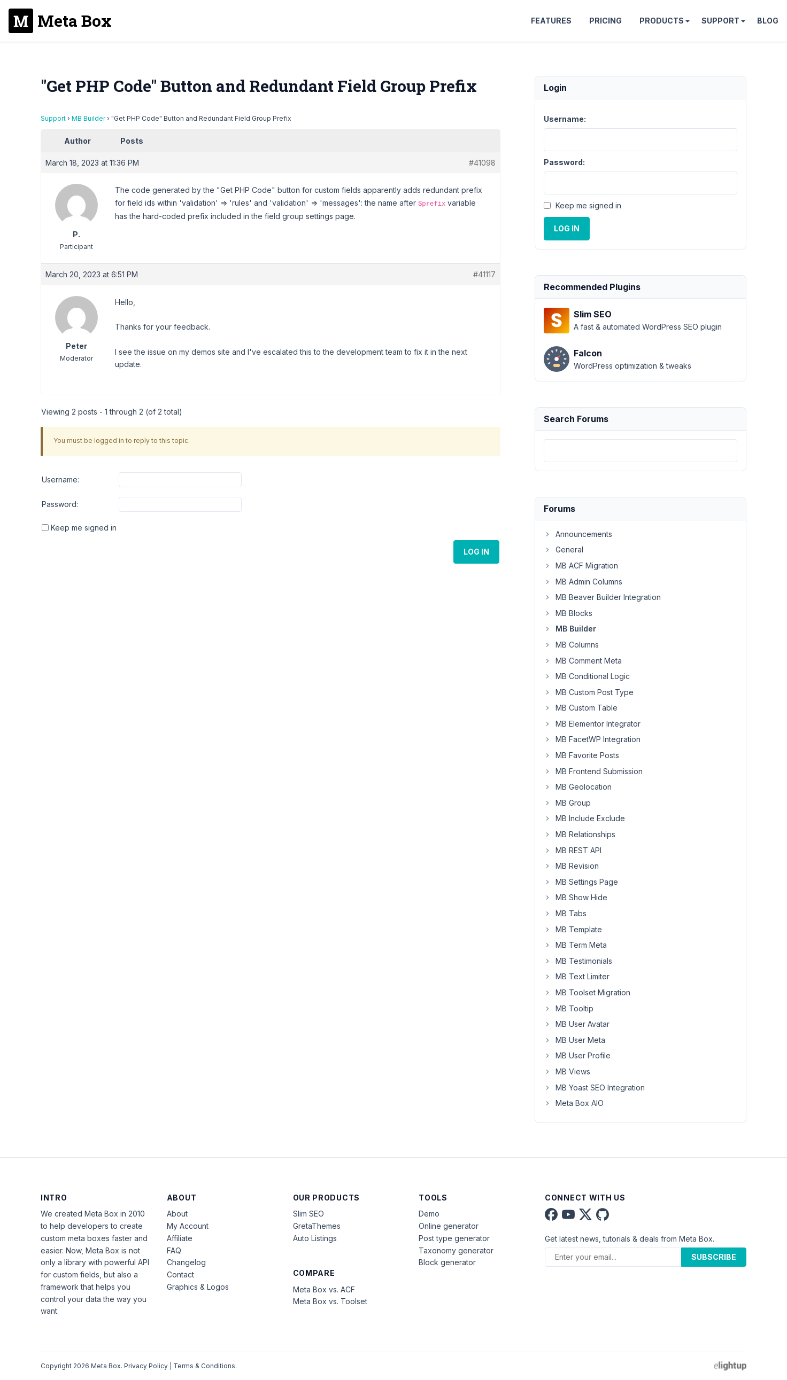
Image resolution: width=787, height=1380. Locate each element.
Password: (60, 504)
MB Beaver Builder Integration (602, 597)
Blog (767, 20)
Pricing (605, 20)
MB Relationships (579, 834)
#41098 (482, 162)
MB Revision (571, 865)
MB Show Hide (575, 897)
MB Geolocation (578, 786)
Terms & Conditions (204, 1366)
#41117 (484, 274)
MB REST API (572, 850)
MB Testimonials (578, 960)
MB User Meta (574, 1039)
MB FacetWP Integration (592, 739)
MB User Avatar (576, 1023)
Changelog (186, 1262)
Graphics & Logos (198, 1286)
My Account (188, 1225)
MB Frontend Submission (593, 771)
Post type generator (454, 1238)
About (177, 1213)
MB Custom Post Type (589, 692)
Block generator (447, 1262)
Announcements (578, 534)
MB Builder (88, 118)
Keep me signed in (84, 527)
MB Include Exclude (584, 818)
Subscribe (713, 1256)
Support (720, 20)
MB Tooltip (568, 1008)
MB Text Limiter (576, 976)
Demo (429, 1213)
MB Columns (571, 644)
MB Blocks (568, 613)
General (563, 549)
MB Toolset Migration (587, 992)
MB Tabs (565, 913)
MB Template (573, 929)
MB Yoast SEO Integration (594, 1087)
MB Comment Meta (583, 660)
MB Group (567, 802)
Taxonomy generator (456, 1250)
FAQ (174, 1250)
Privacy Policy (146, 1366)
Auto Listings (315, 1238)
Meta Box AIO (574, 1103)
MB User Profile (577, 1055)
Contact (180, 1274)
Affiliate (179, 1238)
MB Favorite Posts (581, 755)
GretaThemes (317, 1225)
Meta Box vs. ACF (324, 1289)
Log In (476, 551)
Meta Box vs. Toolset (330, 1301)
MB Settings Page (581, 881)
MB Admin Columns (583, 581)
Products (661, 20)
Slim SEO (308, 1213)
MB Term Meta (575, 944)
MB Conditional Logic (587, 676)
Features (551, 20)
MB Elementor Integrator (592, 723)
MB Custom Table (581, 707)
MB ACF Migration (581, 565)
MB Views (567, 1071)
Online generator (449, 1225)
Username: (60, 479)
